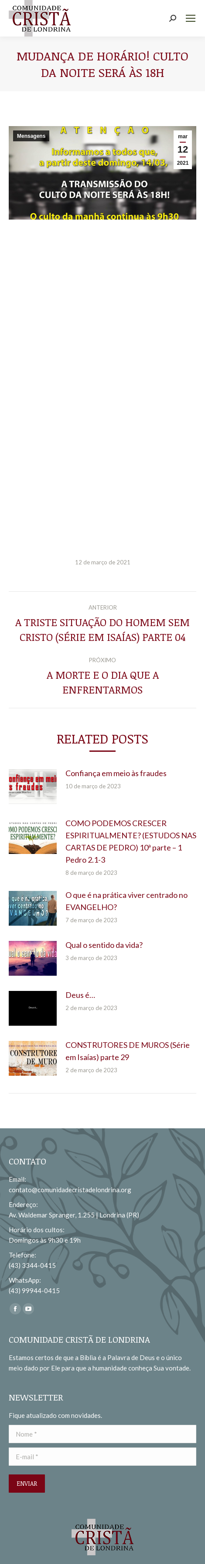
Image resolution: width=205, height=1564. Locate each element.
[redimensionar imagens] (33, 786)
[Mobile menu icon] (190, 18)
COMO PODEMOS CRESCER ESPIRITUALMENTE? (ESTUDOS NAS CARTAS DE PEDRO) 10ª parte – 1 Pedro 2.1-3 (130, 841)
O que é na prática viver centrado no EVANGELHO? (126, 901)
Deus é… (80, 995)
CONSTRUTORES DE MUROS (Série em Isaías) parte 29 (127, 1051)
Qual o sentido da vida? (104, 945)
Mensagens (31, 136)
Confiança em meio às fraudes (116, 773)
